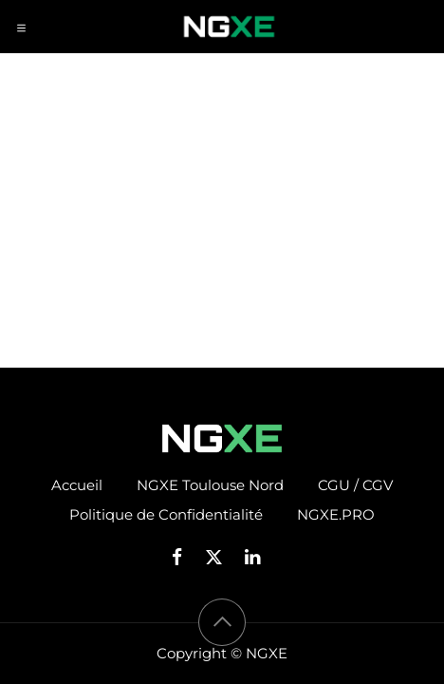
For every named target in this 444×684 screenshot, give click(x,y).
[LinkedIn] (258, 557)
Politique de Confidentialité (166, 514)
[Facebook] (183, 557)
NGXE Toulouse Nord (210, 485)
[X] (220, 557)
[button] (222, 622)
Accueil (76, 485)
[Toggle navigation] (21, 26)
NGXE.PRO (336, 514)
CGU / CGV (355, 485)
